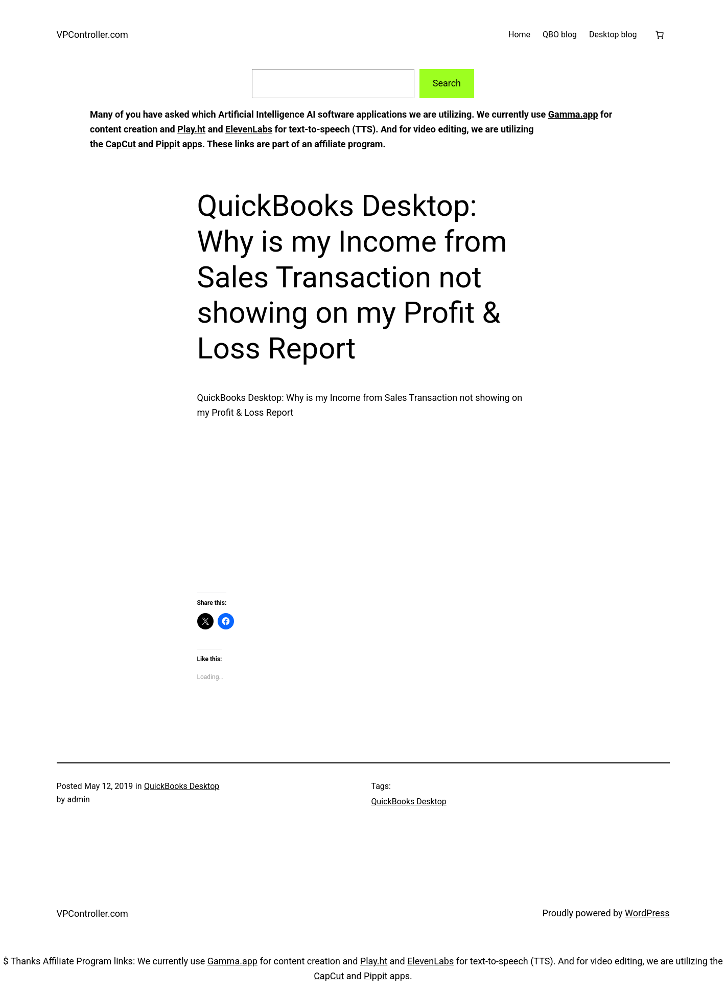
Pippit (168, 144)
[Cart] (659, 35)
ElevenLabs (248, 129)
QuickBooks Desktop (181, 786)
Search (447, 83)
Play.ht (191, 129)
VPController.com (92, 34)
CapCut (120, 144)
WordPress (647, 913)
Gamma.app (573, 114)
